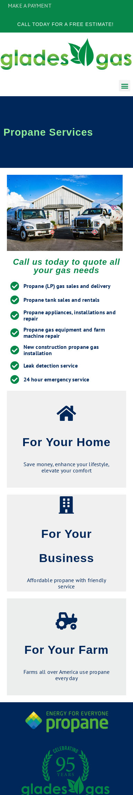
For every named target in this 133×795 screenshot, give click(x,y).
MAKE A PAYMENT (29, 5)
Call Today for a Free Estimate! (65, 24)
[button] (124, 85)
